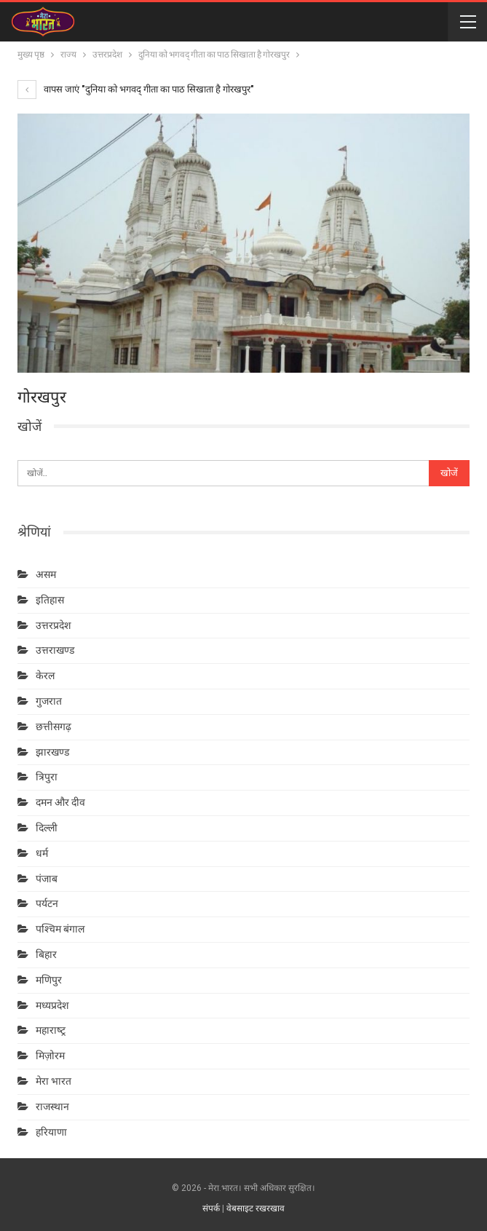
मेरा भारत (53, 1081)
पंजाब (47, 878)
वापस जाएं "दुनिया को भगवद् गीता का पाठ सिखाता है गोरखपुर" (135, 89)
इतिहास (50, 600)
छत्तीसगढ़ (53, 726)
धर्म (42, 853)
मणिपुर (49, 980)
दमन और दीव (60, 802)
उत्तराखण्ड (55, 650)
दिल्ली (47, 828)
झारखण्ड (52, 752)
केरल (45, 675)
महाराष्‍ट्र (51, 1030)
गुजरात (49, 701)
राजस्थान (52, 1106)
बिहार (46, 954)
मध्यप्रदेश (52, 1005)
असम (46, 574)
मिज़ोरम (50, 1055)
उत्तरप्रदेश (53, 625)
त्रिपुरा (47, 777)
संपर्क (211, 1208)
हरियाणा (51, 1132)
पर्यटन (47, 903)
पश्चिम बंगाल (60, 929)
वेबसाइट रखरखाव (255, 1208)
